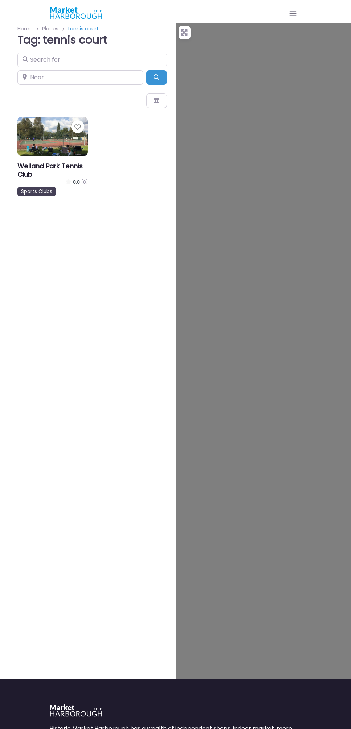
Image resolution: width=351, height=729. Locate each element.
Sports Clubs (36, 191)
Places (50, 28)
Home (25, 28)
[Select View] (156, 100)
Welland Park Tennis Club (50, 170)
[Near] (80, 77)
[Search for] (92, 60)
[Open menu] (293, 13)
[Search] (156, 77)
